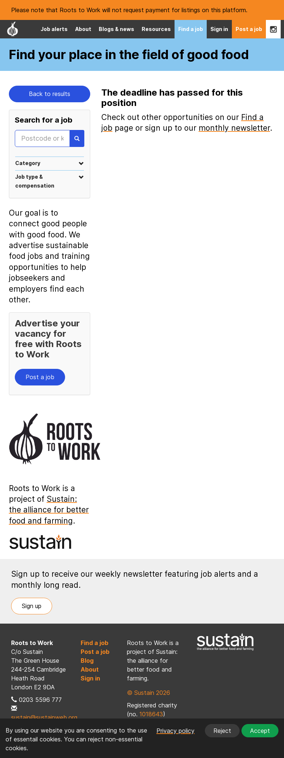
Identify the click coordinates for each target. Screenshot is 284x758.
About (83, 29)
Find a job (190, 29)
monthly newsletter (234, 128)
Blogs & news (116, 29)
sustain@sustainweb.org (44, 717)
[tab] (49, 163)
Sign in (219, 29)
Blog (87, 660)
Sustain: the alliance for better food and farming (49, 509)
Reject (222, 730)
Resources (156, 29)
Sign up (31, 606)
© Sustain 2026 (148, 692)
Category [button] (49, 163)
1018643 (151, 714)
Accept (260, 730)
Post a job (249, 29)
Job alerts (54, 29)
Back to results (49, 93)
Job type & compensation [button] (49, 181)
